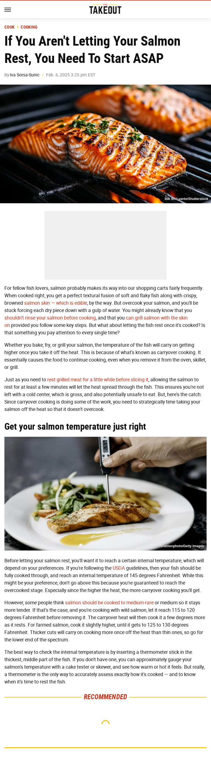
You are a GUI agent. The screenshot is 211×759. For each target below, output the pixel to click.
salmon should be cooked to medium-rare (109, 603)
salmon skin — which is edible (55, 303)
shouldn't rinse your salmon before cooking (50, 318)
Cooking (29, 27)
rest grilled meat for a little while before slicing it (97, 380)
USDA (119, 568)
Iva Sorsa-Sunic (25, 74)
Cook (9, 27)
